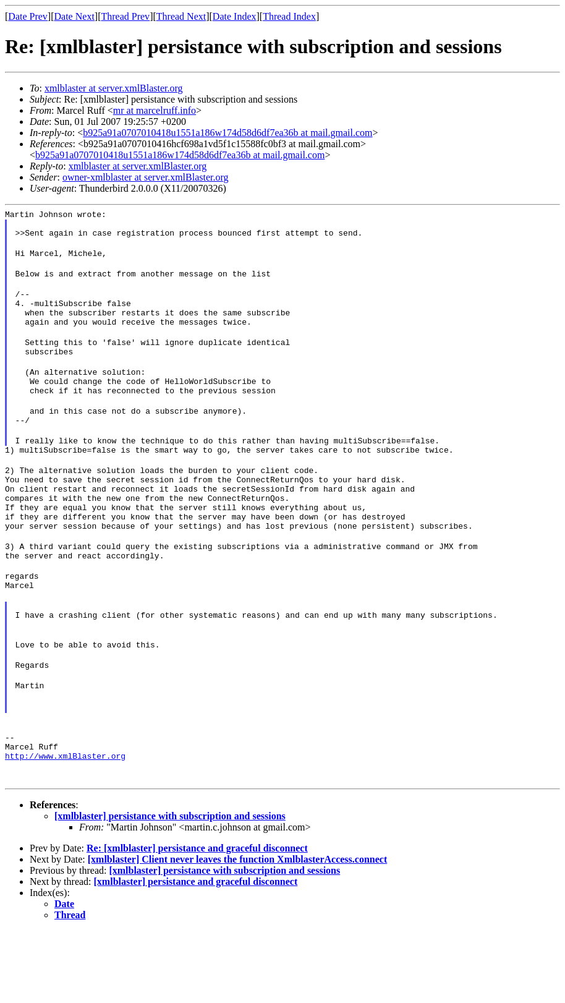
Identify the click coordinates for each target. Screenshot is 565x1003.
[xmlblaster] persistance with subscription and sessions (170, 888)
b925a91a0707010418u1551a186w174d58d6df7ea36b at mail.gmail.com (227, 132)
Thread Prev (125, 16)
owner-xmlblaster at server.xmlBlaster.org (145, 177)
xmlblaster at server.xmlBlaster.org (114, 88)
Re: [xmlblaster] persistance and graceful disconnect (197, 920)
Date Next (74, 16)
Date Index (235, 16)
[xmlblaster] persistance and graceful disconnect (196, 954)
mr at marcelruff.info (154, 110)
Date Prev (28, 16)
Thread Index (289, 16)
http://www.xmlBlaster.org (65, 828)
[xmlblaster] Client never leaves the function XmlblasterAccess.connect (238, 931)
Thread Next (181, 16)
